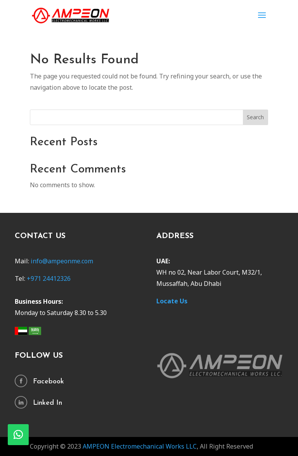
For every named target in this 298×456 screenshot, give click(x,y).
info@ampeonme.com (62, 261)
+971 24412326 (49, 278)
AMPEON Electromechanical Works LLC (139, 446)
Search (255, 117)
